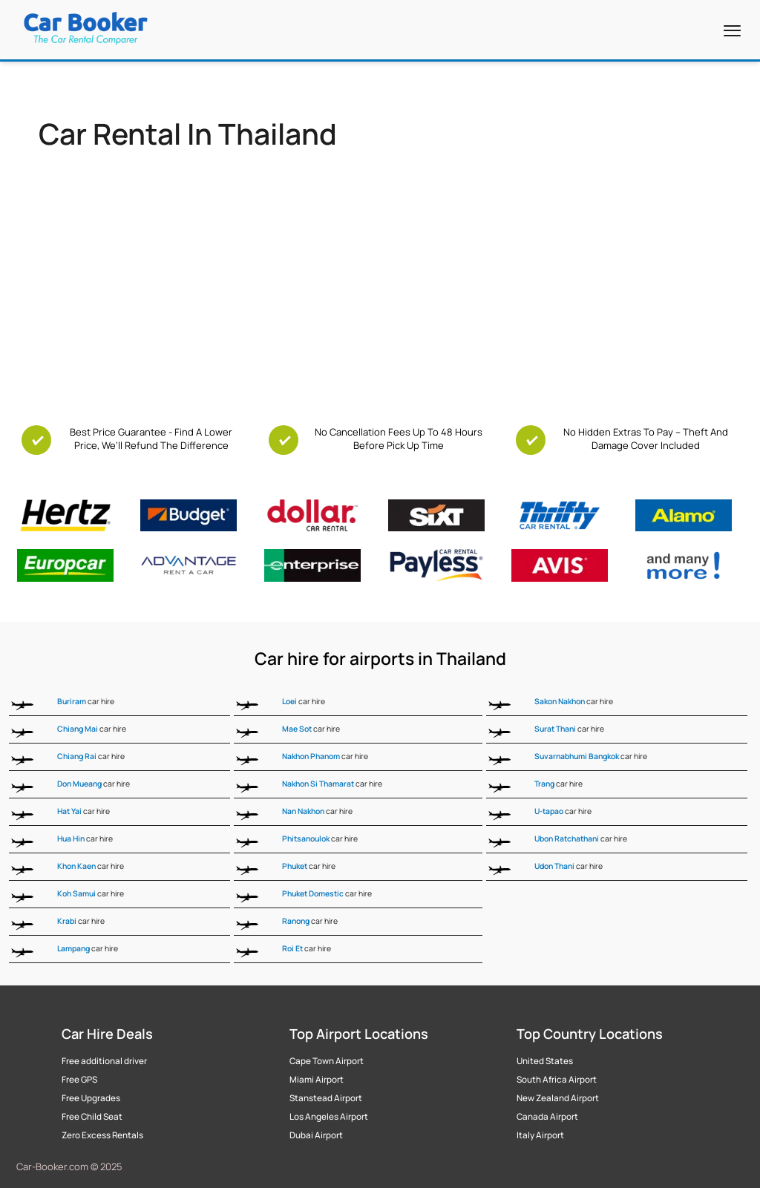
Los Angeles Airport (328, 1117)
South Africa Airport (557, 1080)
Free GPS (79, 1080)
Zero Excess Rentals (102, 1135)
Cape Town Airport (326, 1061)
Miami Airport (316, 1080)
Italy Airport (540, 1135)
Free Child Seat (92, 1117)
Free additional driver (104, 1061)
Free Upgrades (91, 1098)
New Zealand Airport (558, 1098)
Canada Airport (547, 1117)
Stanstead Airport (325, 1098)
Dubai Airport (316, 1135)
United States (545, 1061)
